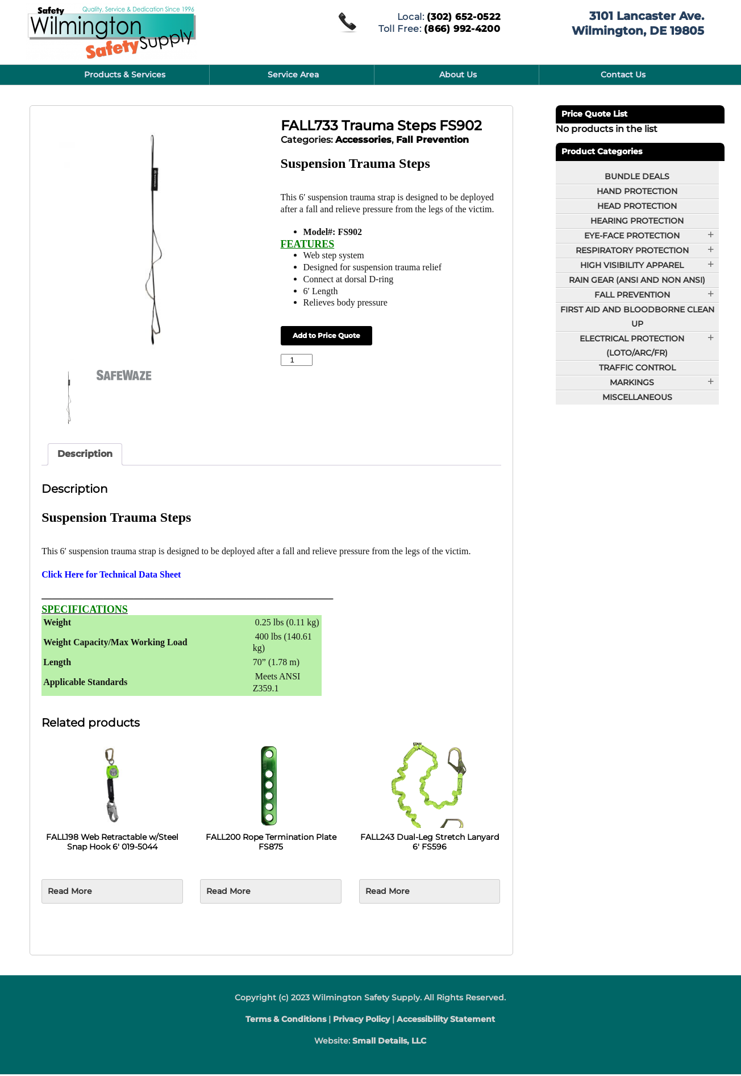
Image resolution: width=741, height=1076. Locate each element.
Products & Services (124, 74)
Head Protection (637, 206)
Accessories (363, 139)
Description (85, 455)
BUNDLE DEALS (637, 176)
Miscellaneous (637, 397)
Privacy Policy (361, 1021)
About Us (458, 74)
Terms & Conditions (285, 1021)
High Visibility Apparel (632, 265)
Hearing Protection (637, 221)
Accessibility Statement (446, 1021)
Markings (632, 382)
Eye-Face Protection (632, 235)
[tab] (85, 456)
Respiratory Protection (632, 250)
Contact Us (623, 74)
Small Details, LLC (389, 1042)
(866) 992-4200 (462, 27)
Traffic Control (637, 367)
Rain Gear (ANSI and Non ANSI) (637, 280)
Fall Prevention (432, 139)
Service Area (293, 74)
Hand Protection (637, 191)
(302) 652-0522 (463, 16)
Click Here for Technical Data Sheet (111, 575)
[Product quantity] (297, 360)
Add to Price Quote (326, 335)
